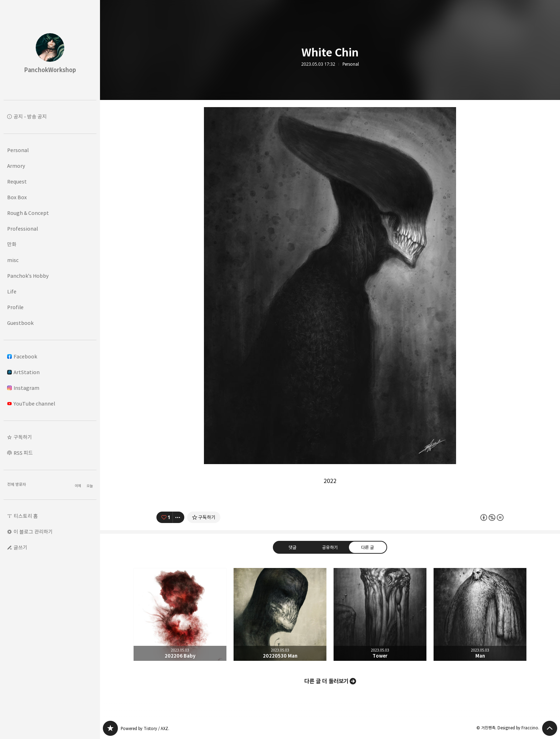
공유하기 (330, 547)
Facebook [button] (22, 356)
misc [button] (13, 260)
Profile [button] (15, 307)
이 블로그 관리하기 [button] (33, 531)
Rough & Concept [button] (28, 213)
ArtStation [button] (23, 372)
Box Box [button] (17, 197)
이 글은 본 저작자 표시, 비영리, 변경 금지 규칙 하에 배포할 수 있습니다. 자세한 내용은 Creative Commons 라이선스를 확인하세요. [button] (492, 517)
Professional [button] (22, 228)
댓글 (292, 547)
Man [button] (480, 614)
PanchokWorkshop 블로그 (110, 728)
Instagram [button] (23, 387)
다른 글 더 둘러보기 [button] (326, 681)
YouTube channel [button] (31, 403)
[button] (50, 437)
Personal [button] (18, 150)
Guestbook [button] (20, 323)
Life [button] (11, 291)
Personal (350, 64)
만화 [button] (11, 244)
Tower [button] (380, 614)
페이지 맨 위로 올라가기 (549, 728)
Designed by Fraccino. (518, 727)
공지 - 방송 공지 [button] (30, 116)
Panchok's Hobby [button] (28, 275)
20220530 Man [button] (280, 614)
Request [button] (17, 181)
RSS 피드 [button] (23, 452)
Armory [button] (16, 165)
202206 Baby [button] (180, 614)
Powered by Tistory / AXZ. (145, 728)
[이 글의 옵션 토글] (178, 517)
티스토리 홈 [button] (26, 516)
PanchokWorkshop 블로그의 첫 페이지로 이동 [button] (50, 50)
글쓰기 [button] (21, 547)
